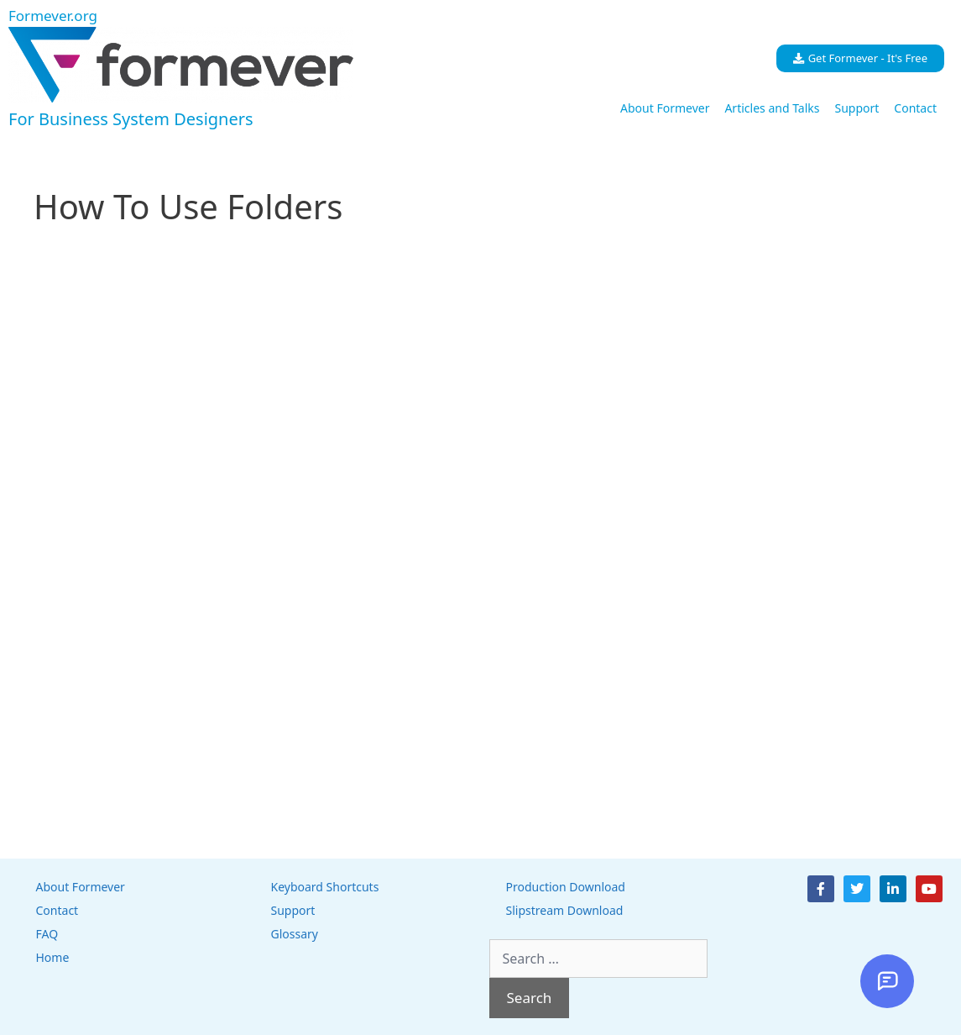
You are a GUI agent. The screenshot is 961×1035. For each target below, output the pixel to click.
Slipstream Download (565, 910)
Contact (915, 108)
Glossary (294, 934)
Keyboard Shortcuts (325, 887)
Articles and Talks (771, 108)
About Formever (664, 108)
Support (856, 108)
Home (53, 957)
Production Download (565, 887)
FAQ (47, 934)
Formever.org (52, 15)
